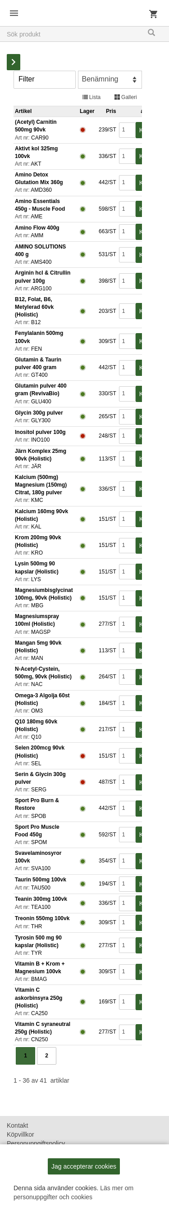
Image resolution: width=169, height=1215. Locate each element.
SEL (36, 763)
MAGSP (40, 632)
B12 (36, 322)
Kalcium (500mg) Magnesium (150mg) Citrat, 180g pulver (41, 485)
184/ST (106, 703)
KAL (36, 527)
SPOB (38, 816)
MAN (37, 658)
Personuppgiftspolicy (36, 1143)
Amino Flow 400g (37, 228)
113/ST (106, 459)
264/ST (106, 676)
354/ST (106, 861)
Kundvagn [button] (153, 16)
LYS (36, 579)
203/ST (106, 311)
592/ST (106, 834)
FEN (36, 349)
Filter (26, 79)
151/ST (106, 519)
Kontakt (17, 1125)
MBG (37, 605)
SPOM (39, 842)
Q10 (36, 737)
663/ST (106, 231)
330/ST (106, 393)
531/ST (106, 254)
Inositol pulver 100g (40, 432)
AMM (37, 235)
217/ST (106, 729)
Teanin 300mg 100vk (41, 899)
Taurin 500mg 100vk (40, 879)
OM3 (37, 711)
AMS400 (41, 262)
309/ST (106, 341)
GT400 (39, 375)
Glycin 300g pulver (39, 413)
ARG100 (41, 288)
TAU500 (40, 888)
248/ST (106, 436)
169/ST (106, 1001)
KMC (37, 500)
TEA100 (40, 907)
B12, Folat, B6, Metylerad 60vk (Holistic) (34, 307)
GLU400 (41, 401)
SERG (38, 789)
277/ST (106, 624)
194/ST (106, 884)
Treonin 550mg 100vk (42, 918)
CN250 (39, 1039)
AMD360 (41, 190)
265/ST (106, 416)
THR (36, 926)
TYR (36, 953)
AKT (36, 164)
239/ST (106, 129)
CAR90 (40, 138)
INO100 (40, 440)
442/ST (106, 182)
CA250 (39, 1013)
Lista (91, 97)
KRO (37, 553)
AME (36, 216)
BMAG (39, 979)
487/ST (106, 782)
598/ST (106, 209)
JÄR (36, 466)
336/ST (106, 156)
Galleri (125, 97)
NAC (36, 684)
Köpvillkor (20, 1134)
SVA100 (40, 868)
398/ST (106, 281)
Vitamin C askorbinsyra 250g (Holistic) (38, 997)
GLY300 (40, 420)
